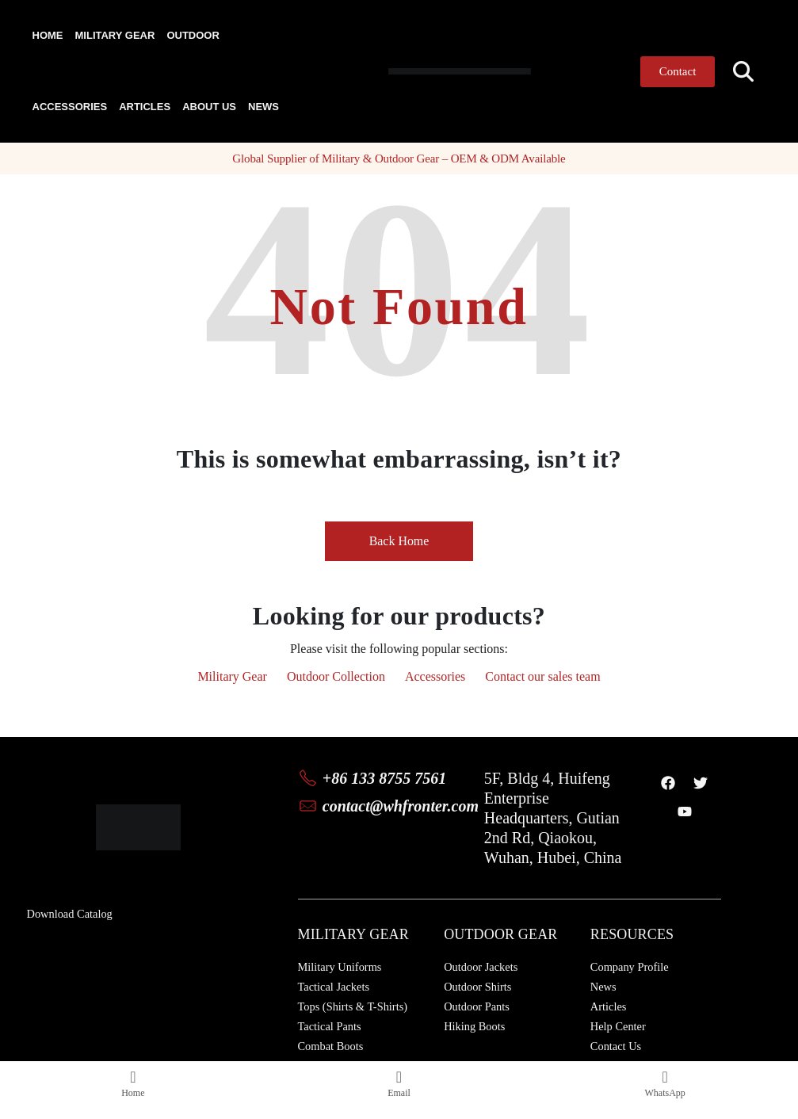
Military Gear (115, 35)
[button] (743, 71)
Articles (144, 107)
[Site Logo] (421, 71)
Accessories (70, 107)
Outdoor (192, 35)
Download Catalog (70, 913)
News (263, 107)
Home (47, 35)
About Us (209, 107)
